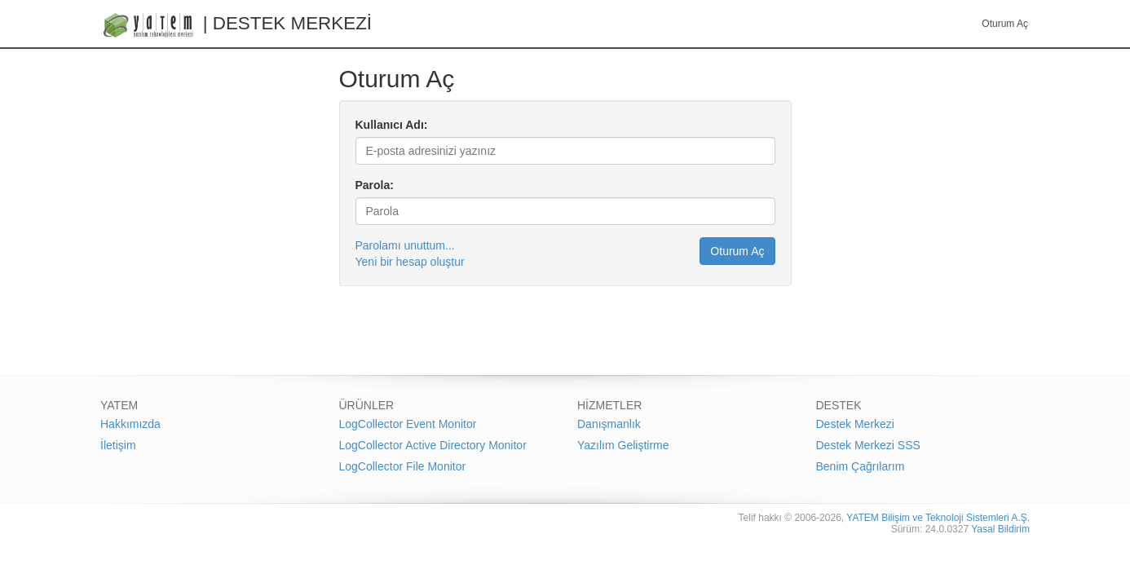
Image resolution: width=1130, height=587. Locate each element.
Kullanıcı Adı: (391, 124)
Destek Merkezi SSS (868, 445)
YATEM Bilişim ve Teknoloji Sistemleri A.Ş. (938, 517)
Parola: (374, 185)
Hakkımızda (130, 423)
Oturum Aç (1005, 23)
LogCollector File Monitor (402, 466)
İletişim (118, 445)
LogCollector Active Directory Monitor (433, 445)
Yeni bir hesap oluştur (410, 261)
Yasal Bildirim (1000, 529)
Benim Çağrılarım (860, 466)
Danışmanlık (609, 423)
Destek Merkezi (855, 423)
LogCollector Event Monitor (408, 423)
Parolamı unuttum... (405, 245)
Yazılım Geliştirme (623, 445)
